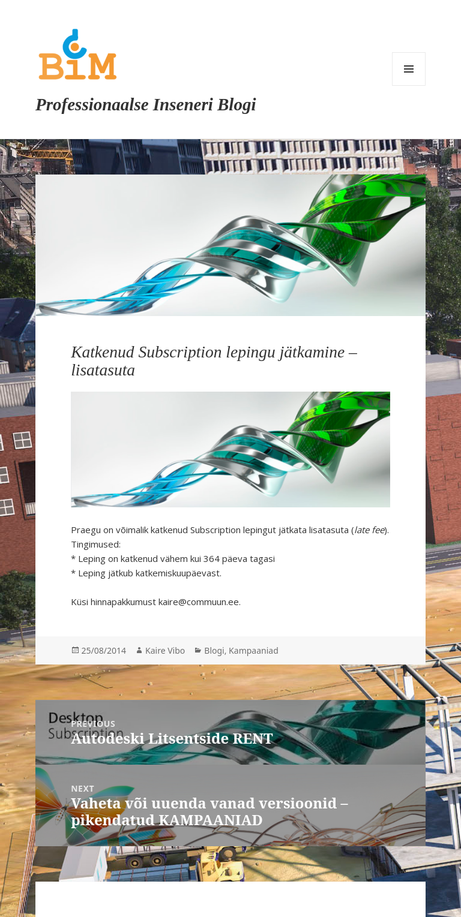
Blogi (214, 650)
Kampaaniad (254, 650)
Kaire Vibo (165, 650)
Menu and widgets (409, 69)
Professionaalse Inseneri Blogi (145, 104)
